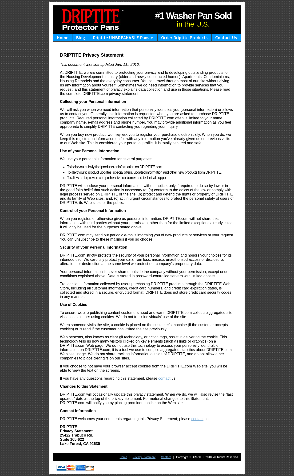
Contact (166, 457)
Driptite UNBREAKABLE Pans (123, 37)
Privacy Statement (144, 457)
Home (62, 37)
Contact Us (226, 37)
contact (164, 378)
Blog (80, 37)
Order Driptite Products (184, 37)
